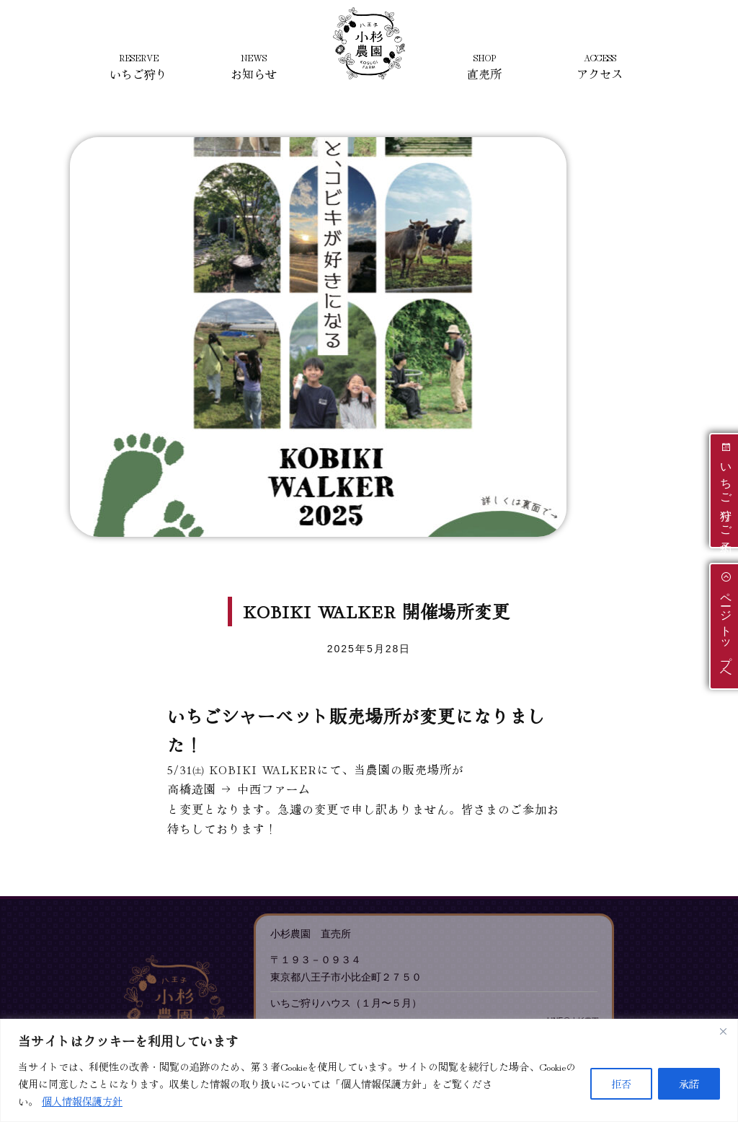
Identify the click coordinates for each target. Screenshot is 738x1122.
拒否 (621, 1084)
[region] (369, 1070)
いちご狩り (138, 66)
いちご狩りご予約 (726, 490)
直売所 (484, 66)
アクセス (600, 66)
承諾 (689, 1084)
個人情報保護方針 (82, 1101)
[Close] (723, 1031)
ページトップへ (726, 625)
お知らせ (254, 66)
